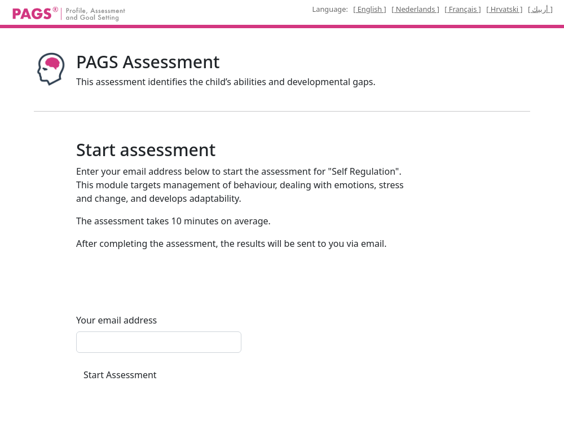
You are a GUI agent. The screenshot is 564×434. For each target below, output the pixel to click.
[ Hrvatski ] (504, 9)
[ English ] (369, 9)
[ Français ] (462, 9)
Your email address (116, 320)
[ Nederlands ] (415, 9)
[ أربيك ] (540, 9)
